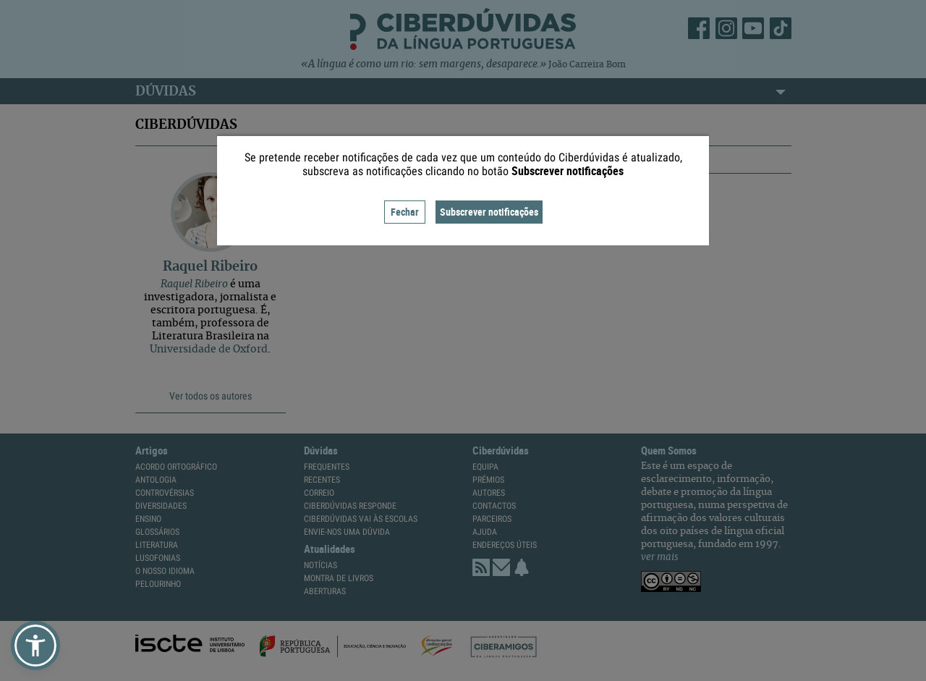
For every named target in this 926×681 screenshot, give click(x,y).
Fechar (405, 212)
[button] (35, 646)
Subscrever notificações (489, 212)
